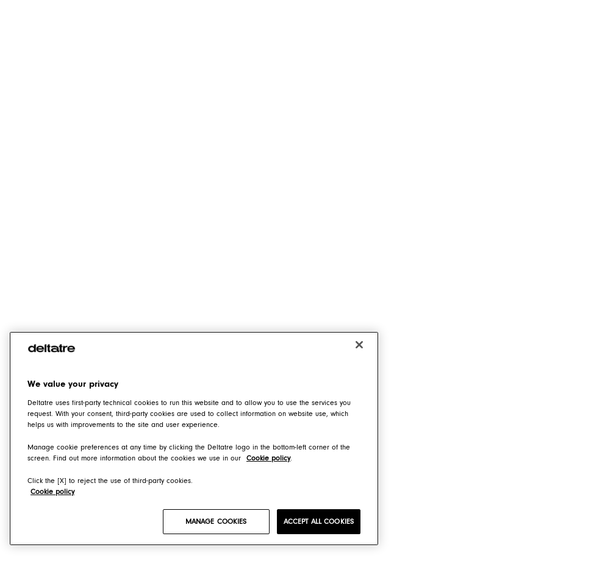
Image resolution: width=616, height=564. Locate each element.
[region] (194, 438)
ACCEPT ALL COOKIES (319, 521)
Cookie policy (52, 491)
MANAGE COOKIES (216, 521)
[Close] (359, 344)
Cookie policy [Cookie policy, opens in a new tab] (268, 458)
